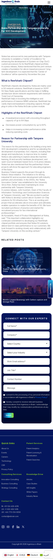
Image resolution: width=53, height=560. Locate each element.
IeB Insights (31, 488)
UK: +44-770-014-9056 (11, 512)
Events (4, 453)
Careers (4, 457)
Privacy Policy (7, 469)
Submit (8, 415)
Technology (6, 461)
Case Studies (31, 484)
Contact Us (7, 501)
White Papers (31, 492)
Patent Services (34, 443)
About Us (5, 448)
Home (3, 7)
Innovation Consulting (10, 479)
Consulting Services (11, 474)
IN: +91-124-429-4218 (10, 506)
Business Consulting (9, 484)
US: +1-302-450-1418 (9, 509)
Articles (29, 479)
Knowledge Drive (12, 7)
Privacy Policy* (41, 397)
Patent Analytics (32, 448)
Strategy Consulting (9, 488)
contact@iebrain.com (10, 516)
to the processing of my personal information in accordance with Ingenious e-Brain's (26, 396)
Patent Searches (33, 460)
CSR (3, 465)
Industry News (23, 7)
